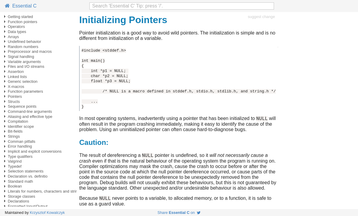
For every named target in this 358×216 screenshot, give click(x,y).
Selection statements (26, 171)
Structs (14, 101)
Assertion (16, 71)
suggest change (261, 16)
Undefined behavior (24, 41)
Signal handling (21, 56)
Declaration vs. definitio (27, 176)
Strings (14, 136)
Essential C (21, 5)
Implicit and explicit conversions (35, 151)
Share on (179, 212)
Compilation (18, 121)
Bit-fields (15, 131)
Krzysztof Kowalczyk (47, 212)
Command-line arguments (30, 111)
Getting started (20, 16)
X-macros (16, 86)
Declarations (18, 201)
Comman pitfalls (21, 141)
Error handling (20, 146)
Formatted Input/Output (27, 206)
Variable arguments (24, 61)
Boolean (15, 186)
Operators (16, 26)
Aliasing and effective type (30, 116)
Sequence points (22, 106)
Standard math (20, 181)
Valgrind (15, 161)
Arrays (13, 36)
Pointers (15, 96)
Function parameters (25, 91)
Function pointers (22, 22)
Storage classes (21, 196)
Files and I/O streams (26, 66)
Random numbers (23, 46)
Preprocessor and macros (30, 51)
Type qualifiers (20, 156)
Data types (17, 31)
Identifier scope (21, 126)
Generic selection (23, 81)
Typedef (15, 166)
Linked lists (17, 76)
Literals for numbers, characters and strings (45, 191)
